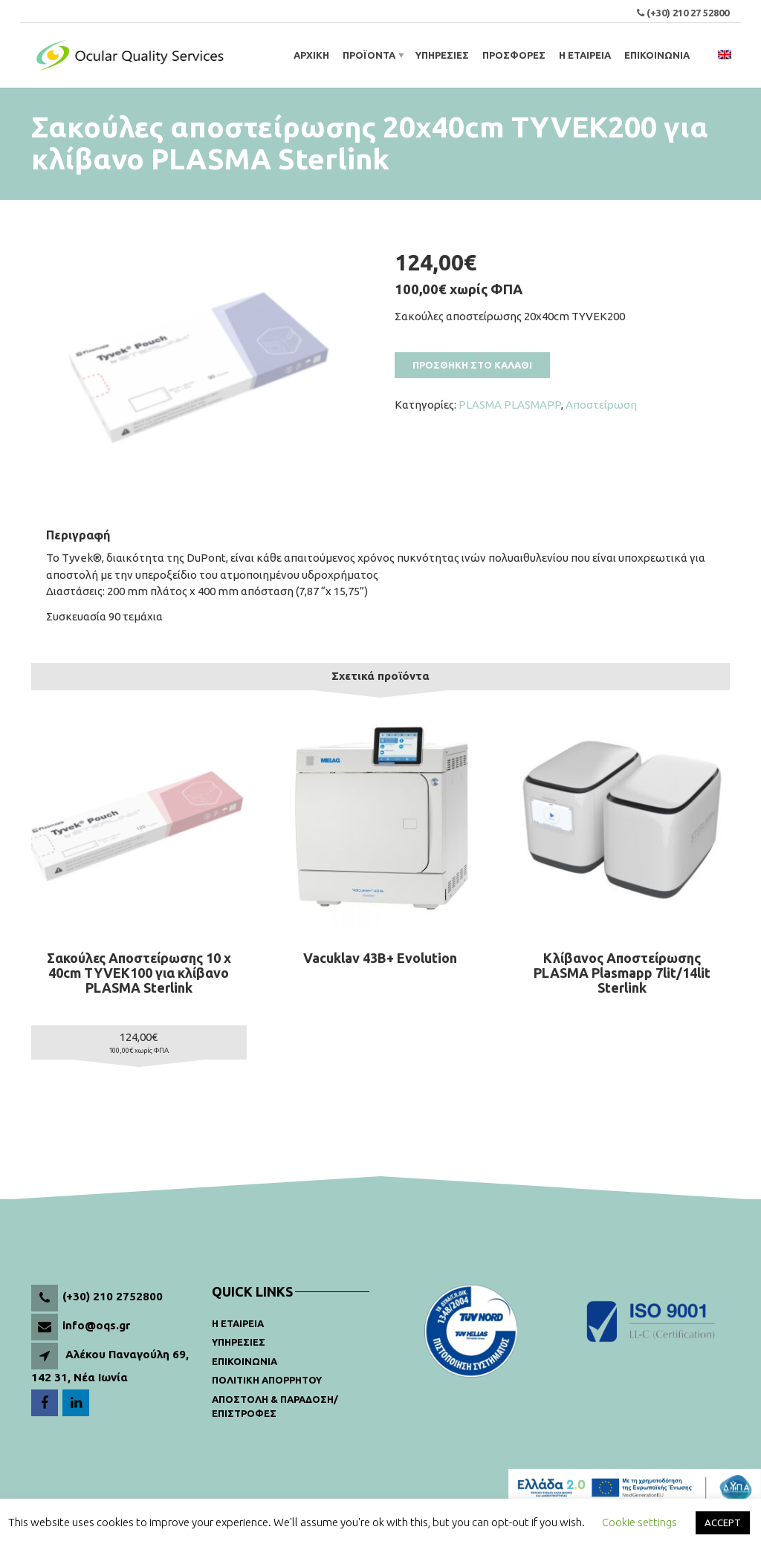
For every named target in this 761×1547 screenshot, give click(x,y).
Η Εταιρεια (238, 1323)
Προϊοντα (369, 55)
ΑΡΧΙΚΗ (311, 55)
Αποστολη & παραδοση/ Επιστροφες (275, 1406)
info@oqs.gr (96, 1325)
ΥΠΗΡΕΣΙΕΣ (442, 55)
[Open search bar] (706, 55)
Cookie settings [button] (639, 1522)
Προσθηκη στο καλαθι (472, 365)
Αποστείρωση (601, 404)
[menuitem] (724, 55)
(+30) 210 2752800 (112, 1296)
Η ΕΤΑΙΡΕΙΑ (585, 55)
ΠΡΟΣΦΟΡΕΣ (513, 55)
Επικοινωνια (244, 1361)
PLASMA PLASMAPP (510, 404)
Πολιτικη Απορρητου (267, 1380)
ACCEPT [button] (723, 1522)
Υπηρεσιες (238, 1342)
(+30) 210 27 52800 (688, 12)
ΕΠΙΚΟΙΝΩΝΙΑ (657, 55)
